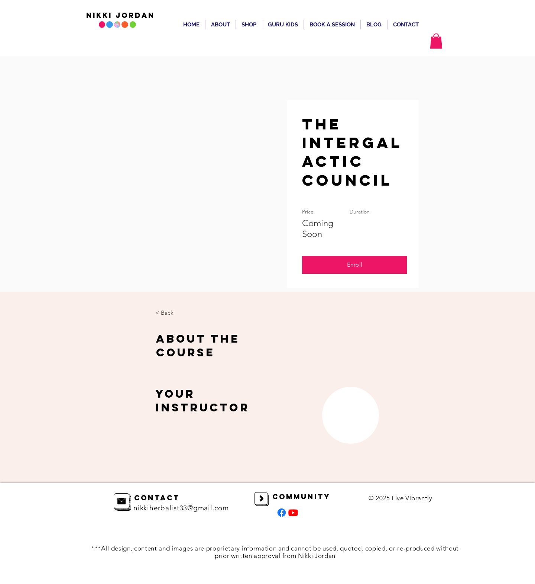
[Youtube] (293, 512)
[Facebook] (281, 512)
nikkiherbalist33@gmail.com (181, 508)
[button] (436, 41)
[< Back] (175, 312)
